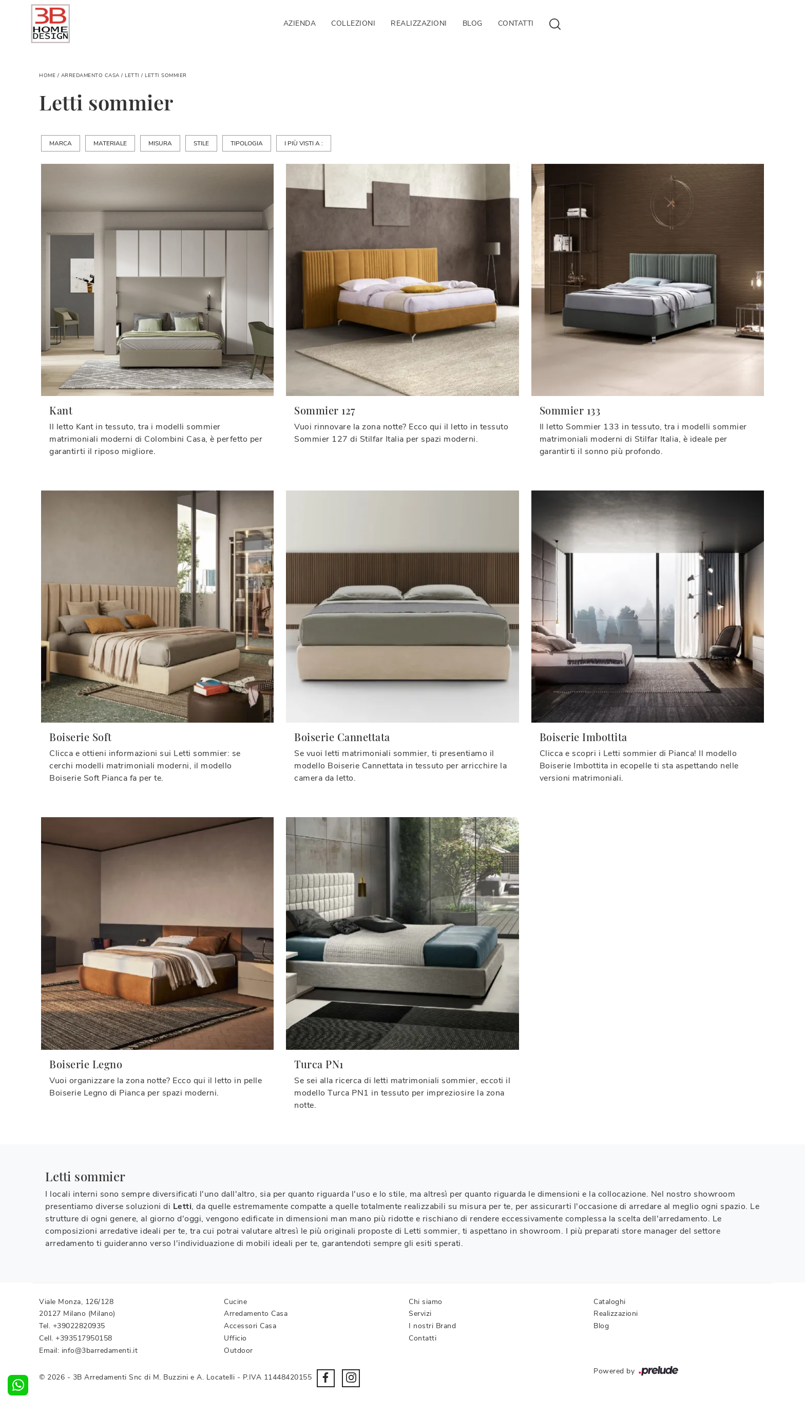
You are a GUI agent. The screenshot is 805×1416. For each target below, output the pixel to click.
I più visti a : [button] (303, 143)
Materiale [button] (110, 143)
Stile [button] (201, 143)
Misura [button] (160, 143)
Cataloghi (609, 1302)
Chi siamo (426, 1302)
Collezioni (353, 23)
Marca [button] (60, 143)
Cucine (235, 1302)
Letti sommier (166, 75)
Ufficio (235, 1338)
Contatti (516, 23)
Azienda (299, 23)
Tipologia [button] (247, 143)
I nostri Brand (432, 1326)
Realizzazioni (419, 23)
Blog (473, 23)
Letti (132, 75)
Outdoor (238, 1350)
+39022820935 (79, 1326)
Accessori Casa (250, 1326)
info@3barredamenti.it (100, 1350)
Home (47, 75)
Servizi (420, 1313)
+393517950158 (83, 1338)
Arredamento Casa (90, 75)
